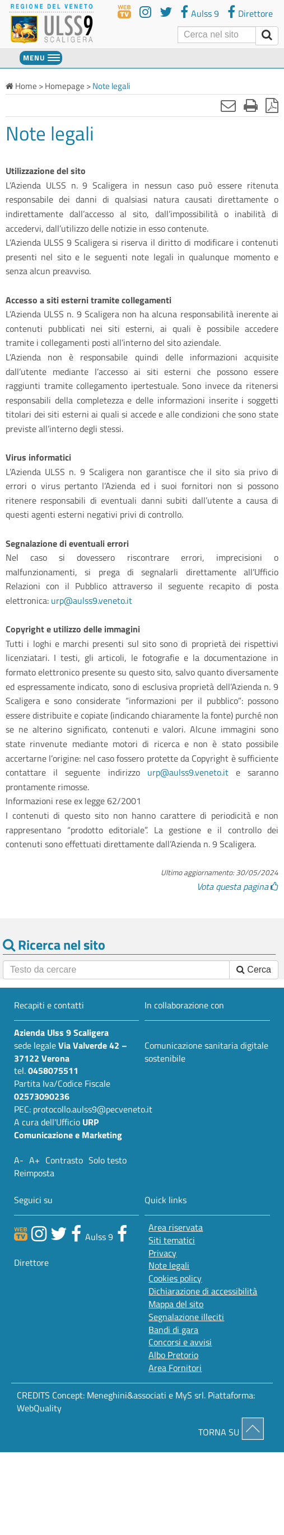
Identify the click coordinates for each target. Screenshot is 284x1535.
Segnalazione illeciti (186, 1317)
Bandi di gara (173, 1329)
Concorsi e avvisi (180, 1342)
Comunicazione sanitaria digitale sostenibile (206, 1052)
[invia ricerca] (266, 35)
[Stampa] (251, 105)
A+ (34, 1160)
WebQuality (39, 1408)
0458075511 (53, 1070)
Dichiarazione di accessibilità (202, 1291)
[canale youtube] (38, 1233)
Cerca (253, 969)
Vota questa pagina (237, 886)
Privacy (162, 1253)
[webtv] (124, 12)
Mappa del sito (175, 1304)
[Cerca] (217, 34)
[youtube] (145, 12)
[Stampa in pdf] (272, 105)
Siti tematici (171, 1240)
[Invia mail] (228, 105)
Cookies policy (175, 1278)
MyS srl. (190, 1395)
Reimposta (34, 1173)
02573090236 (41, 1096)
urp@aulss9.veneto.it (91, 600)
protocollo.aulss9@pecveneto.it (92, 1109)
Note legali (168, 1265)
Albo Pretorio (173, 1355)
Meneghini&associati (126, 1395)
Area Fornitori (175, 1368)
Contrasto (64, 1160)
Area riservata (175, 1227)
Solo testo (108, 1160)
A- (19, 1160)
